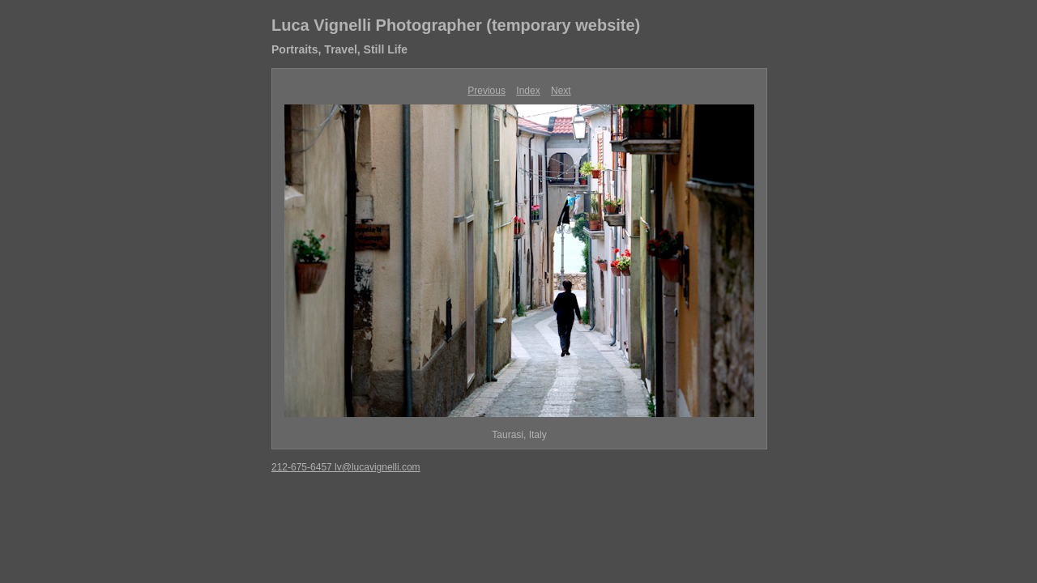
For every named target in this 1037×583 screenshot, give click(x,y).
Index (528, 90)
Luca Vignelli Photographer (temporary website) (455, 25)
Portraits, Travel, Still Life (339, 49)
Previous (486, 90)
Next (561, 90)
